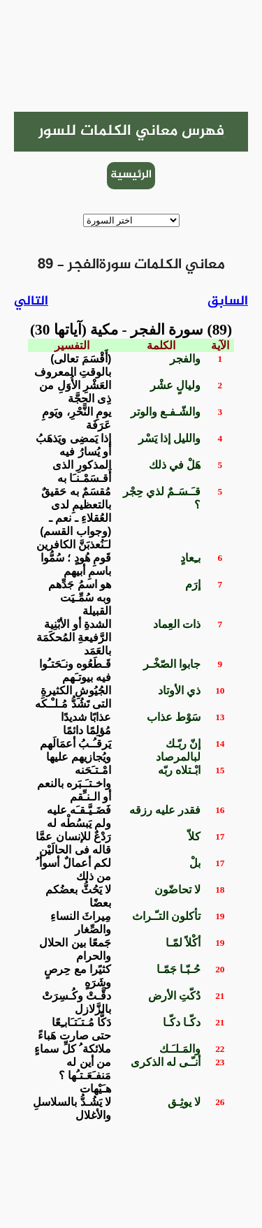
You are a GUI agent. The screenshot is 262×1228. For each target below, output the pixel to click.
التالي (31, 301)
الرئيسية (131, 175)
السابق (228, 301)
